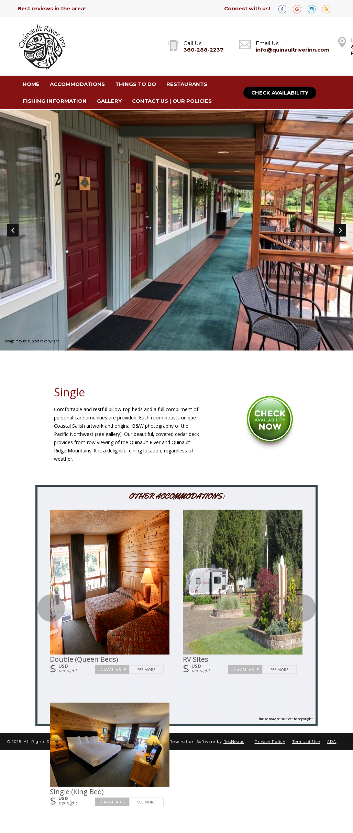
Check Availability (279, 92)
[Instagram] (314, 8)
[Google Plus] (299, 8)
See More (146, 669)
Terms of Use (306, 741)
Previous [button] (13, 230)
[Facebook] (284, 8)
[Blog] (328, 8)
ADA (331, 741)
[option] (176, 229)
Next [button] (340, 230)
